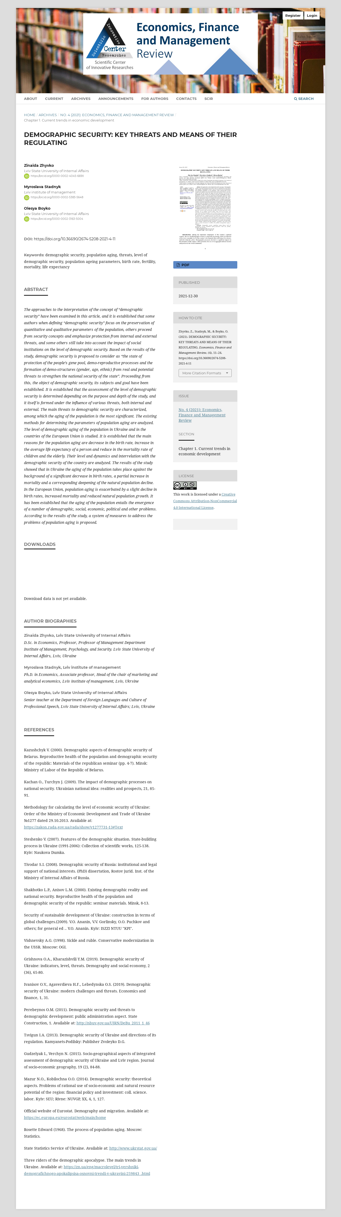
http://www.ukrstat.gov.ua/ (133, 1148)
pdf (184, 265)
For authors (154, 98)
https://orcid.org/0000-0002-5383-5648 (57, 197)
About (30, 98)
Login (312, 15)
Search (304, 98)
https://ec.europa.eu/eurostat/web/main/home (65, 1117)
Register (293, 15)
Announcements (115, 98)
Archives (80, 98)
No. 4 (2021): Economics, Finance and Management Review (117, 115)
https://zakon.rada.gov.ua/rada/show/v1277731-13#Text (73, 827)
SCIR (208, 98)
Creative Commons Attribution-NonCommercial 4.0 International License (205, 501)
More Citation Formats (201, 373)
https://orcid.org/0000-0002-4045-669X (57, 176)
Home (29, 115)
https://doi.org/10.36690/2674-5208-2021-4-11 (74, 239)
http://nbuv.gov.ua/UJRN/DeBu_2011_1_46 (113, 1022)
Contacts (186, 98)
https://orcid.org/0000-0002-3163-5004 (57, 219)
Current (54, 98)
